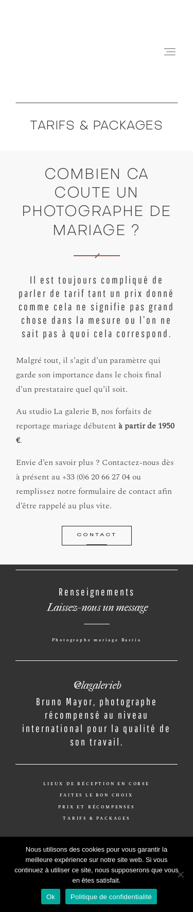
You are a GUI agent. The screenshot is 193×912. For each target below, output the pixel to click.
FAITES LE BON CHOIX (96, 795)
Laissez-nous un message (96, 605)
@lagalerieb (96, 682)
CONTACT (97, 535)
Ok (50, 897)
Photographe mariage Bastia (97, 640)
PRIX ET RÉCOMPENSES (96, 807)
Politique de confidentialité (111, 897)
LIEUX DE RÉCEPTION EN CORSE (96, 784)
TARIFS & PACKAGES (96, 819)
